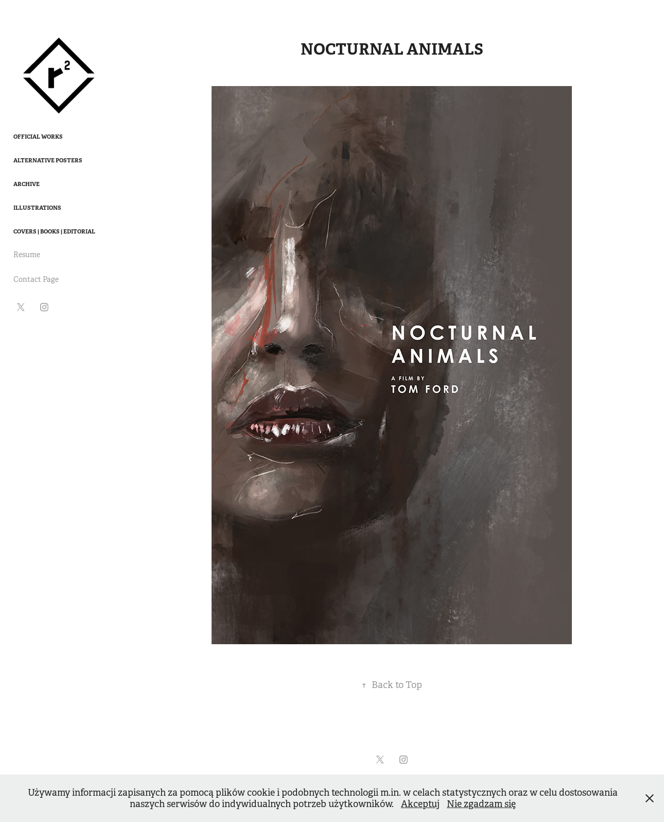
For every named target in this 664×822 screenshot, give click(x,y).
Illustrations (37, 207)
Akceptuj (420, 804)
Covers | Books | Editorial (54, 231)
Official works (38, 136)
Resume (26, 254)
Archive (26, 184)
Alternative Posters (47, 160)
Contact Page (36, 279)
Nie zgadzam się (481, 804)
